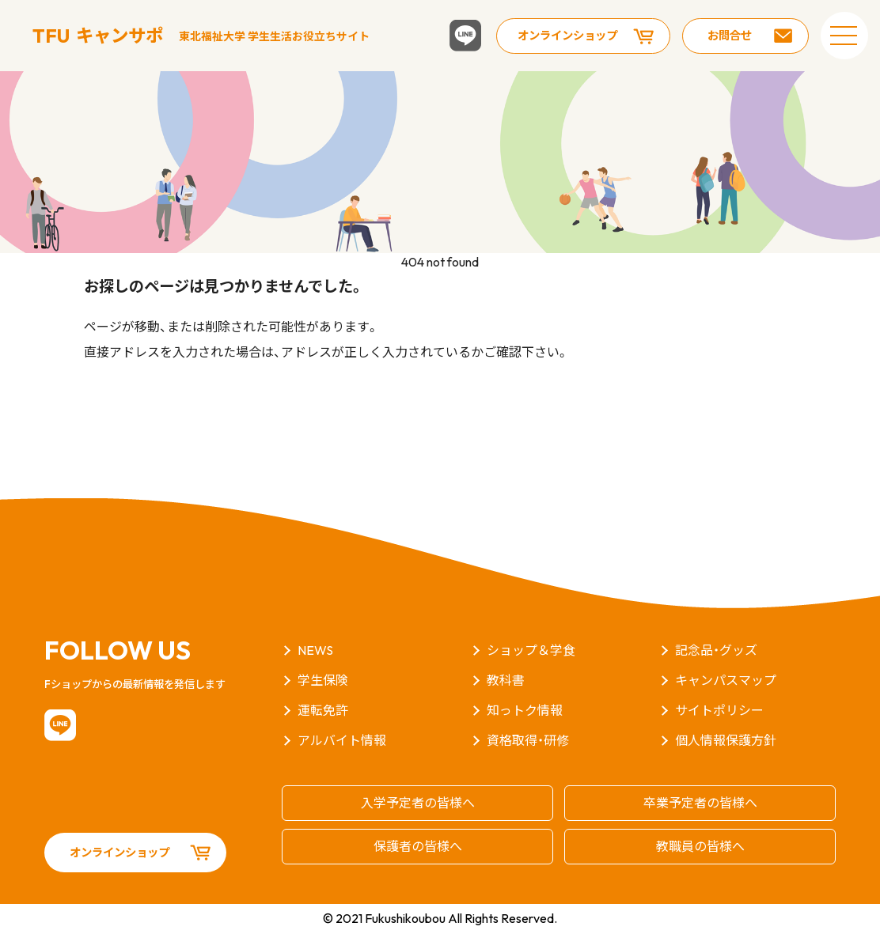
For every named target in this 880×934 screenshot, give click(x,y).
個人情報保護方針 (725, 740)
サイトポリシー (719, 710)
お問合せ (729, 35)
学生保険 (323, 680)
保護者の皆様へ (418, 846)
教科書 (506, 680)
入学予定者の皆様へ (418, 803)
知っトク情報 (525, 710)
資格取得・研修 (528, 740)
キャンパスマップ (725, 680)
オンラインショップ (567, 35)
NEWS (315, 650)
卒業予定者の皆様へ (700, 803)
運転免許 (323, 710)
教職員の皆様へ (700, 846)
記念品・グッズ (716, 650)
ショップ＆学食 (531, 650)
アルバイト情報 (342, 740)
